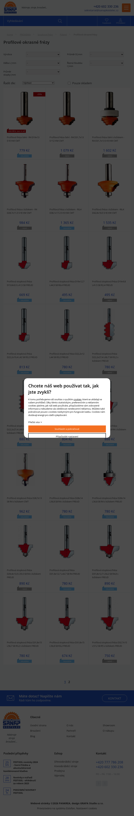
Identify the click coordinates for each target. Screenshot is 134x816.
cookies (77, 399)
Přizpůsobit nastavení (67, 436)
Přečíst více (34, 422)
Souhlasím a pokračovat (67, 428)
